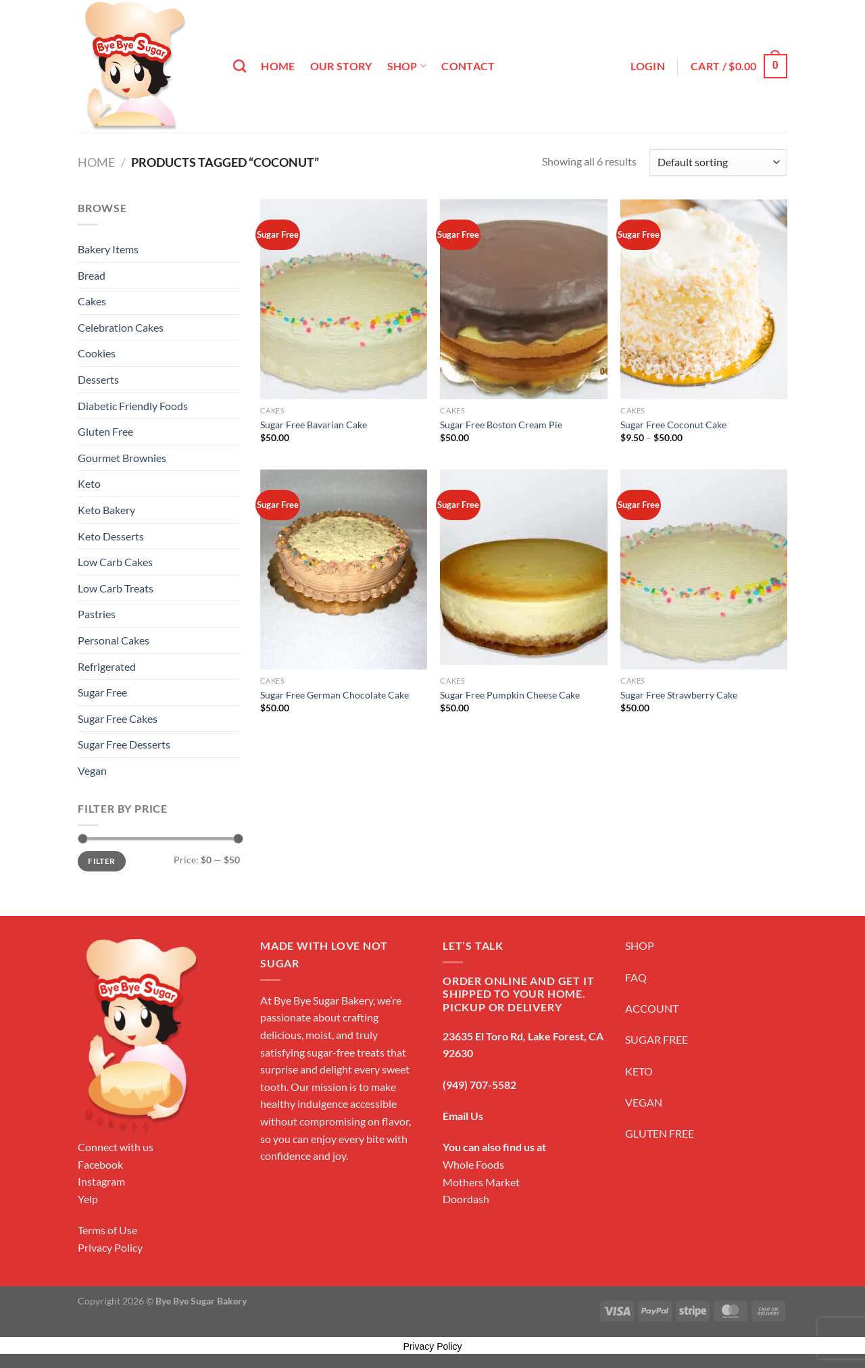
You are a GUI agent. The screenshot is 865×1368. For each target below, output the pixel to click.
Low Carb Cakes (115, 561)
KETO (639, 1071)
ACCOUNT (651, 1008)
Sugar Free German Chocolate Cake (334, 695)
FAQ (636, 977)
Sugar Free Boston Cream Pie (501, 424)
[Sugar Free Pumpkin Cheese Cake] (523, 569)
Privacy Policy (110, 1247)
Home (278, 65)
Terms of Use (107, 1229)
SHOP (639, 945)
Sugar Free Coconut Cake (673, 424)
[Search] (239, 65)
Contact (468, 65)
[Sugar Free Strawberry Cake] (703, 569)
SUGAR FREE (656, 1039)
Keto (89, 483)
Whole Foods (473, 1164)
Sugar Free (102, 692)
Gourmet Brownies (122, 457)
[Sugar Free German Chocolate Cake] (343, 569)
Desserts (98, 379)
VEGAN (643, 1102)
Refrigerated (107, 666)
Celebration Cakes (121, 327)
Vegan (92, 770)
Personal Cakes (113, 640)
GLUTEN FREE (659, 1133)
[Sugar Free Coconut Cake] (703, 299)
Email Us (463, 1115)
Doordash (466, 1198)
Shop (407, 66)
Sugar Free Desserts (124, 744)
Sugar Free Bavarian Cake (313, 424)
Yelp (88, 1198)
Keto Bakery (106, 509)
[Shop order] (718, 162)
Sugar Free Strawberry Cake (678, 695)
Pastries (97, 613)
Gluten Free (105, 431)
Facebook (100, 1164)
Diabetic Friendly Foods (133, 405)
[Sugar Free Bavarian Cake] (343, 299)
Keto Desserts (111, 536)
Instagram (101, 1181)
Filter (101, 861)
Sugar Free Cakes (117, 718)
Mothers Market (481, 1181)
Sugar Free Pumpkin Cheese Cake (510, 695)
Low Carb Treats (115, 588)
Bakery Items (108, 249)
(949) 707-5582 (479, 1084)
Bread (91, 275)
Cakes (92, 301)
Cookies (97, 353)
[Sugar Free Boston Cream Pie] (523, 299)
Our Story (341, 65)
